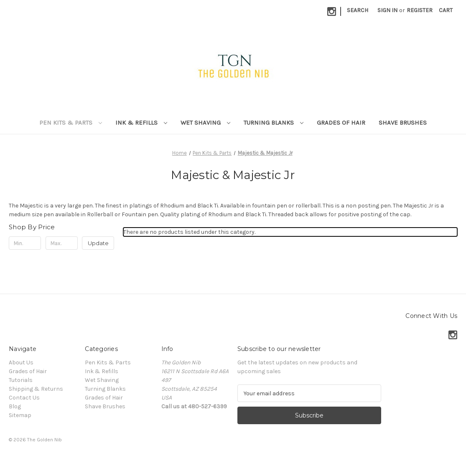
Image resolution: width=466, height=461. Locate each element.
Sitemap (20, 415)
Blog (15, 406)
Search (357, 10)
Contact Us (24, 397)
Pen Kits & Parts (70, 122)
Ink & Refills (141, 122)
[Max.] (62, 243)
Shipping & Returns (36, 388)
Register (420, 10)
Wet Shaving (205, 122)
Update (98, 243)
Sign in (387, 10)
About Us (21, 362)
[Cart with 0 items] (445, 10)
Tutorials (21, 380)
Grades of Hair (341, 122)
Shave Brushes (403, 122)
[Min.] (25, 243)
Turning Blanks (273, 122)
